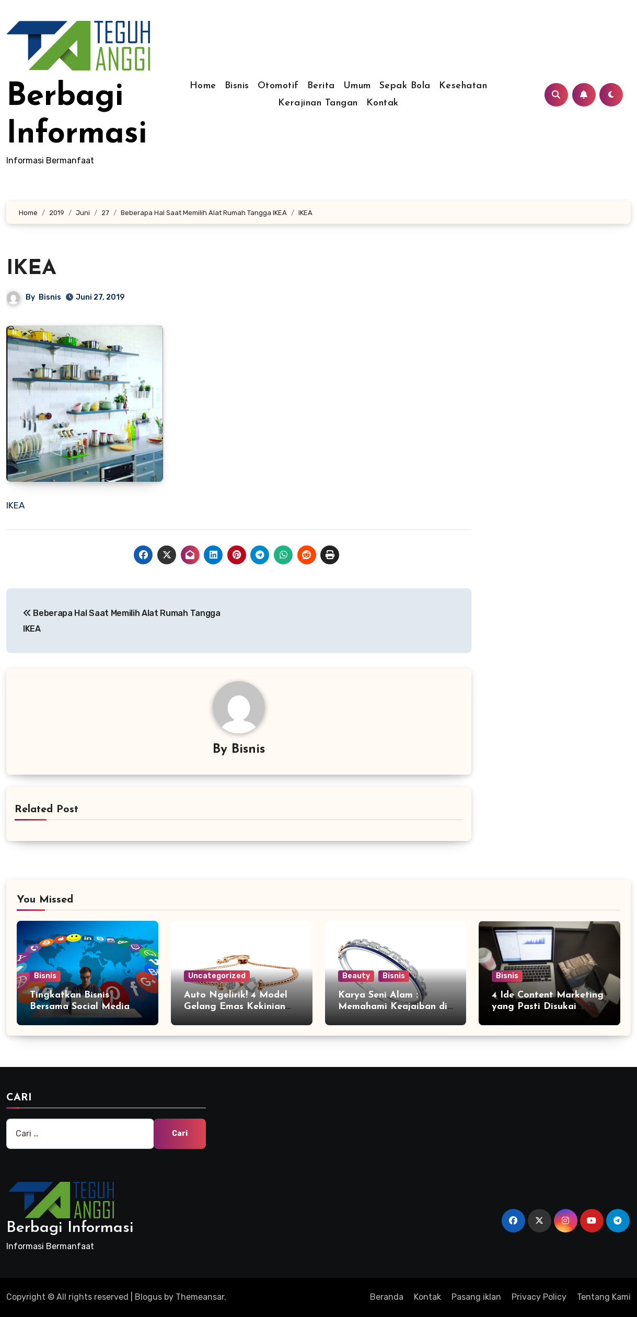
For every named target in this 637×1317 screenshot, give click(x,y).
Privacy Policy (539, 1297)
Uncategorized (217, 975)
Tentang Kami (604, 1297)
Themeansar (200, 1297)
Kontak (382, 103)
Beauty (356, 975)
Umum (357, 86)
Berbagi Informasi (69, 1228)
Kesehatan (463, 86)
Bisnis (237, 86)
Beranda (386, 1297)
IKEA (31, 268)
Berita (321, 86)
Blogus (148, 1297)
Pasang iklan (476, 1297)
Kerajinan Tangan (318, 103)
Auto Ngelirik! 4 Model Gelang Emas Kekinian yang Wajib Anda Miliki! (239, 1006)
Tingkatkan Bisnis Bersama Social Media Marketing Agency (80, 1006)
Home (203, 86)
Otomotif (278, 86)
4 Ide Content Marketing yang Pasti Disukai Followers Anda (548, 1006)
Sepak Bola (405, 86)
